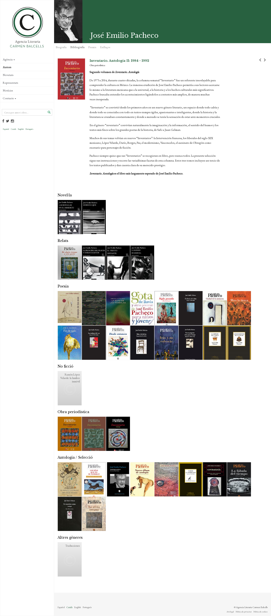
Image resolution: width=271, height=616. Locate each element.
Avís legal (230, 611)
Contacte (9, 98)
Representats (10, 83)
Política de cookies (260, 611)
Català (13, 129)
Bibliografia (77, 47)
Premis (92, 47)
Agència (9, 59)
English (21, 129)
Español (6, 129)
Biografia (61, 47)
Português (29, 129)
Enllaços (105, 47)
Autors (7, 67)
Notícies (8, 90)
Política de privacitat (244, 611)
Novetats (8, 75)
